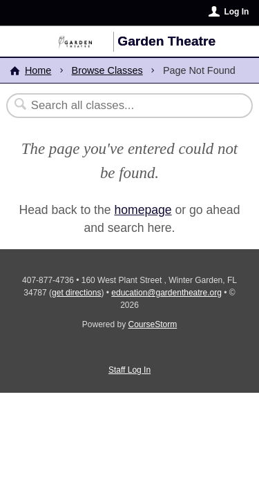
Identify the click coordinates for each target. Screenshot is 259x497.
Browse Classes (107, 70)
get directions (76, 293)
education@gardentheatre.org (166, 293)
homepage (142, 210)
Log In (236, 12)
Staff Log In (129, 370)
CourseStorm (153, 324)
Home (38, 70)
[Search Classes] (122, 106)
